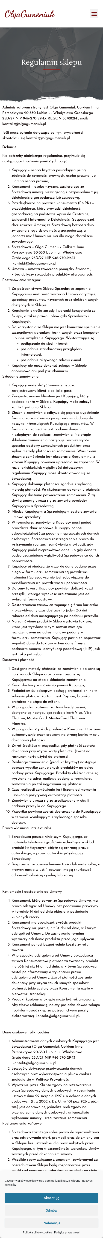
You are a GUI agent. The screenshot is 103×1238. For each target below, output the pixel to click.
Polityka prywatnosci (67, 1232)
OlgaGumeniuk (29, 13)
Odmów (51, 1210)
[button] (94, 13)
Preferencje (51, 1223)
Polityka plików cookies (37, 1232)
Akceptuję (51, 1198)
